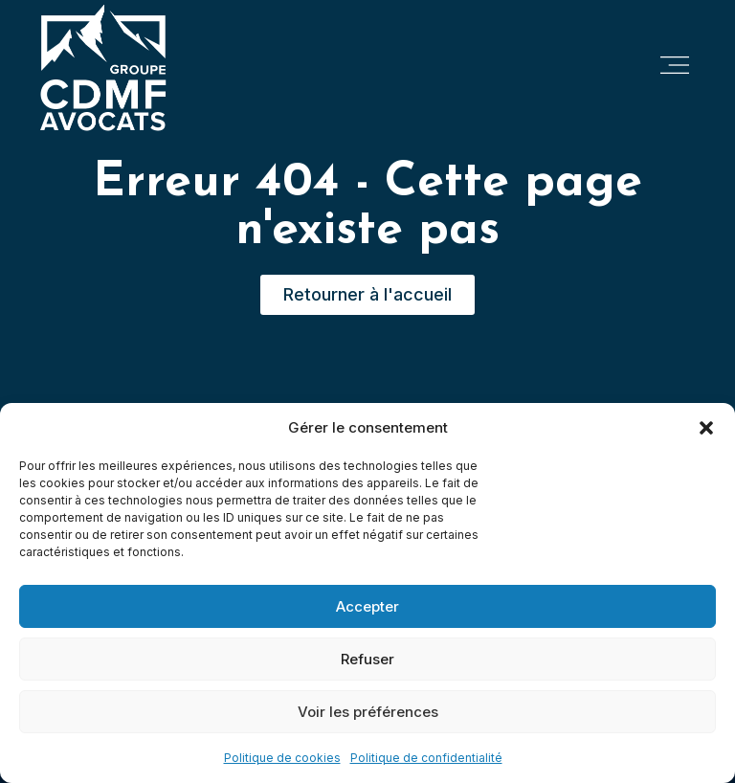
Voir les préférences (368, 712)
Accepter (367, 606)
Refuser (367, 659)
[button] (706, 427)
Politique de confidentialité (426, 757)
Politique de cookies (282, 757)
